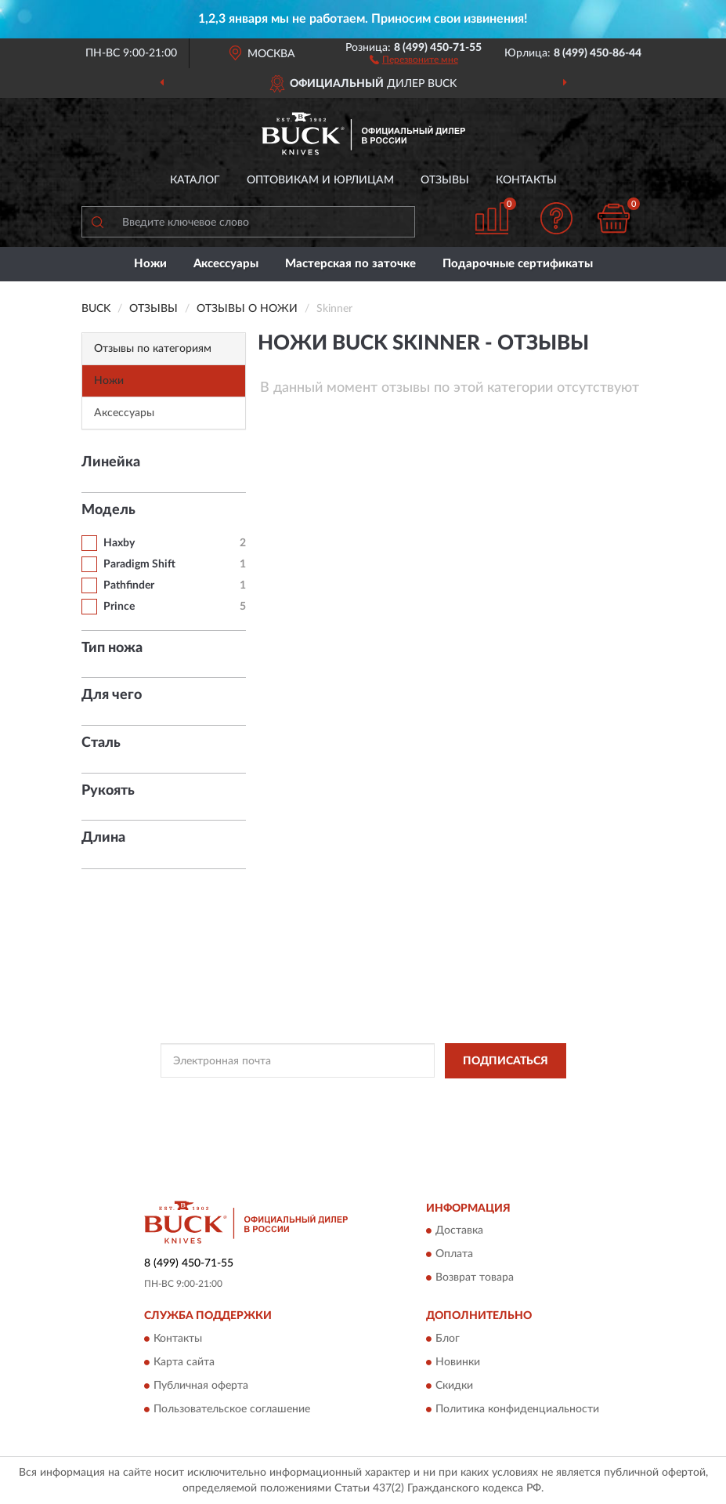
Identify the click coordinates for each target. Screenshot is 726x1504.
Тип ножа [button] (112, 648)
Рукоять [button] (108, 791)
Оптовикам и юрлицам (320, 180)
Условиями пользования (353, 1109)
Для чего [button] (111, 695)
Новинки (457, 1362)
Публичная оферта (201, 1385)
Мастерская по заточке (350, 264)
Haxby (119, 543)
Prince (119, 606)
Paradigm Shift (139, 564)
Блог (447, 1338)
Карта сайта (184, 1362)
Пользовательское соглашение (232, 1409)
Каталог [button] (195, 180)
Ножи (150, 264)
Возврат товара (474, 1278)
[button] (414, 58)
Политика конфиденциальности (517, 1409)
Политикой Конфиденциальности (440, 1096)
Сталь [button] (101, 743)
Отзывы (445, 180)
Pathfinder (128, 585)
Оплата (454, 1254)
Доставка (459, 1231)
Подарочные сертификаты (517, 264)
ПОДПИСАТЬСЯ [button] (505, 1061)
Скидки (454, 1385)
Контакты (526, 180)
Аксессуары (225, 264)
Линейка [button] (110, 462)
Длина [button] (103, 838)
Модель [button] (108, 510)
